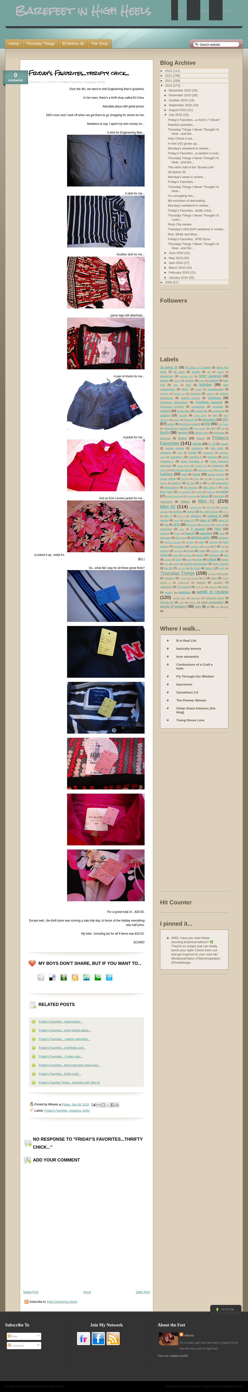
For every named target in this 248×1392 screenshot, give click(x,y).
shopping (90, 82)
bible (175, 385)
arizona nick (186, 376)
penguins (165, 537)
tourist (224, 573)
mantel (224, 491)
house (196, 474)
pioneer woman (172, 542)
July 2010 (176, 115)
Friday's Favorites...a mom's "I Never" (194, 120)
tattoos (176, 564)
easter (171, 424)
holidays (166, 474)
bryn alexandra (187, 656)
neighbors (196, 515)
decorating (209, 419)
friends (197, 444)
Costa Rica (183, 410)
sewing (200, 555)
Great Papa (183, 465)
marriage (191, 496)
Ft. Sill (212, 443)
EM (207, 424)
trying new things (189, 578)
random (164, 550)
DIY (225, 419)
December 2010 (180, 90)
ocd (166, 524)
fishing (182, 438)
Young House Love (190, 720)
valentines (166, 586)
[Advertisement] (179, 813)
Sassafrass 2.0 (187, 692)
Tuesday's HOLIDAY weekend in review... (197, 229)
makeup (211, 492)
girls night (216, 448)
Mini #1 (206, 501)
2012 (169, 75)
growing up (201, 465)
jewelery (176, 483)
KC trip (190, 483)
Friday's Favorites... (181, 182)
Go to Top (225, 1311)
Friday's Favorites (71, 82)
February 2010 (179, 272)
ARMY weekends (210, 376)
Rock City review (179, 224)
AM (208, 372)
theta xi (209, 568)
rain (223, 546)
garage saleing (174, 448)
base (201, 380)
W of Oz (199, 587)
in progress (219, 478)
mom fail (211, 507)
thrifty (101, 82)
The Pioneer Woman (191, 700)
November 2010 (180, 95)
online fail (220, 524)
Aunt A (177, 380)
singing (167, 559)
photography (200, 537)
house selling (168, 478)
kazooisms (184, 684)
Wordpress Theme (175, 1386)
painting (164, 533)
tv (204, 578)
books (198, 389)
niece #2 (205, 520)
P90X (217, 529)
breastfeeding (215, 389)
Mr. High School (209, 511)
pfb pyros (180, 537)
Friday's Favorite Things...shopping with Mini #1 (69, 1082)
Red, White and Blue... (183, 234)
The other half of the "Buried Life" (191, 167)
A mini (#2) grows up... (183, 143)
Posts (12, 1336)
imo (206, 478)
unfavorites (183, 582)
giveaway (165, 452)
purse (207, 546)
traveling (169, 578)
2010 (169, 85)
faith (213, 428)
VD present (183, 586)
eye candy (199, 428)
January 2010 (179, 277)
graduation (208, 452)
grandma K (195, 456)
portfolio (213, 542)
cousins (165, 415)
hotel (184, 474)
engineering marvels (176, 428)
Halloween (218, 465)
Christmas (214, 398)
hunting (185, 478)
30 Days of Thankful (198, 367)
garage (224, 443)
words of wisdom (173, 606)
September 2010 (181, 105)
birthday (205, 385)
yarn (217, 606)
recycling (178, 551)
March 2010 (177, 267)
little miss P (210, 487)
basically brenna (188, 648)
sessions (186, 555)
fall (222, 428)
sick (226, 555)
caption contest (190, 397)
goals (180, 452)
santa (175, 555)
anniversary (167, 376)
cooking (165, 411)
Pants (177, 533)
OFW (176, 524)
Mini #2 (167, 506)
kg (201, 483)
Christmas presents (209, 402)
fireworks (165, 438)
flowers (200, 438)
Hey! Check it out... (181, 138)
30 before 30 (177, 172)
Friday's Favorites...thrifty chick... (78, 73)
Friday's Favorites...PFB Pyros (189, 239)
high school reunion (181, 470)
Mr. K (226, 511)
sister (189, 559)
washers (213, 587)
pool (201, 542)
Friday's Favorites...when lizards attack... (65, 1030)
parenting (206, 533)
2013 (169, 71)
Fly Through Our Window (195, 676)
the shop (195, 568)
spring (224, 559)
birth (188, 384)
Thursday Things (177, 573)
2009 (169, 282)
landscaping (171, 487)
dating (176, 419)
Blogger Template (211, 1386)
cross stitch (200, 415)
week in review (212, 591)
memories (218, 496)
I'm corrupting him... (181, 196)
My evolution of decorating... (187, 200)
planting (190, 542)
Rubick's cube (217, 551)
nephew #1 (214, 516)
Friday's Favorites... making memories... (64, 1039)
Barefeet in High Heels (34, 1386)
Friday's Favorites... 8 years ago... (60, 1056)
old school (191, 524)
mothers (177, 511)
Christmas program (172, 406)
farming (182, 432)
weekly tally (179, 598)
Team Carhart (220, 563)
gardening (197, 448)
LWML (199, 492)
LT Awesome (184, 492)
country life (201, 410)
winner (192, 602)
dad (215, 415)
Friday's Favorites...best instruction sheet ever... (69, 1065)
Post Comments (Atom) (62, 1301)
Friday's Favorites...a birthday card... (62, 1048)
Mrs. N (181, 516)
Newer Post (30, 1292)
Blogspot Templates (232, 1386)
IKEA (196, 478)
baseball (213, 380)
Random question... (181, 125)
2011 (169, 80)
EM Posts (223, 424)
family (164, 432)
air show (179, 371)
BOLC (185, 389)
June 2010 (176, 253)
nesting (164, 520)
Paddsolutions (194, 1386)
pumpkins (195, 546)
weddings (184, 592)
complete (217, 406)
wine (181, 602)
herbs (163, 470)
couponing (218, 410)
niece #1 (189, 520)
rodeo (202, 550)
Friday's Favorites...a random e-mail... (194, 153)
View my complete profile (173, 1355)
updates (200, 582)
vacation (218, 582)
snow (199, 559)
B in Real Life (186, 640)
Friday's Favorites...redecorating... (61, 1021)
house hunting (216, 474)
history (221, 470)
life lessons (190, 487)
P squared (198, 529)
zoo (226, 606)
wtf (208, 606)
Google (192, 452)
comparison (198, 406)
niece (176, 520)
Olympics (206, 524)
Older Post (143, 1292)
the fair (181, 568)
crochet (183, 415)
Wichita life (166, 602)
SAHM (164, 555)
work (198, 606)
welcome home (215, 597)
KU (208, 483)
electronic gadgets (190, 424)
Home (87, 1292)
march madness (174, 496)
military (185, 501)
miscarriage (195, 507)
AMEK (220, 372)
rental (190, 550)
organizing (166, 529)
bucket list (179, 393)
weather (169, 592)
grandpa (212, 456)
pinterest (223, 537)
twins (214, 578)
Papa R (189, 533)
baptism (189, 380)
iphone (163, 483)
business (195, 393)
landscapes (221, 483)
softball (211, 559)
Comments (16, 1345)
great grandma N (192, 461)
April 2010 (176, 263)
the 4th (168, 568)
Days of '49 (190, 419)
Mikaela (189, 1335)
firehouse (218, 432)
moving (190, 511)
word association (212, 602)
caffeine (210, 393)
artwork (164, 380)
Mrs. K (168, 515)
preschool (179, 546)
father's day (201, 432)
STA (166, 564)
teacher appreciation (196, 563)
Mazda (204, 496)
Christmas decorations (174, 402)
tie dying (212, 574)
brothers (164, 393)
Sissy (179, 559)
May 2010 (176, 258)
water (225, 586)
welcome (195, 598)
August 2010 (178, 110)
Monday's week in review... (186, 177)
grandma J (176, 456)
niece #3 (223, 520)
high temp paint (206, 470)
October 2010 (179, 100)
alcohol (196, 371)
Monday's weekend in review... (189, 148)
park (221, 533)
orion (181, 529)
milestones (166, 501)
